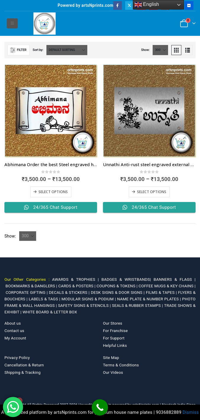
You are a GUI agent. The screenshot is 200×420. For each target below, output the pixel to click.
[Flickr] (189, 5)
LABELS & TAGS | (45, 298)
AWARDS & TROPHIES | (75, 279)
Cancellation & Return (24, 365)
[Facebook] (117, 5)
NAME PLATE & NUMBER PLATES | (149, 298)
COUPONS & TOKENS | (117, 285)
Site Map (111, 357)
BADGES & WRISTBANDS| (127, 279)
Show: (145, 50)
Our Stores (112, 323)
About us (12, 323)
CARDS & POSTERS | (77, 285)
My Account (15, 338)
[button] (12, 23)
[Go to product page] (51, 111)
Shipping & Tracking (22, 372)
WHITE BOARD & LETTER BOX (49, 312)
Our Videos (113, 372)
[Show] (160, 50)
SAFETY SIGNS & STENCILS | (85, 305)
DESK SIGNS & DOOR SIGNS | (118, 292)
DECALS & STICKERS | (70, 292)
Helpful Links (115, 345)
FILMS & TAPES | (162, 292)
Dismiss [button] (191, 412)
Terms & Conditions (121, 365)
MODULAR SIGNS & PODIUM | (89, 298)
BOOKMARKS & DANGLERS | (32, 285)
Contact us (14, 330)
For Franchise (115, 330)
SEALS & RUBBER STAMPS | (138, 305)
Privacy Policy (17, 357)
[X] (129, 5)
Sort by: (38, 50)
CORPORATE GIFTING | (27, 292)
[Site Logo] (44, 23)
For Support (114, 338)
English (147, 4)
